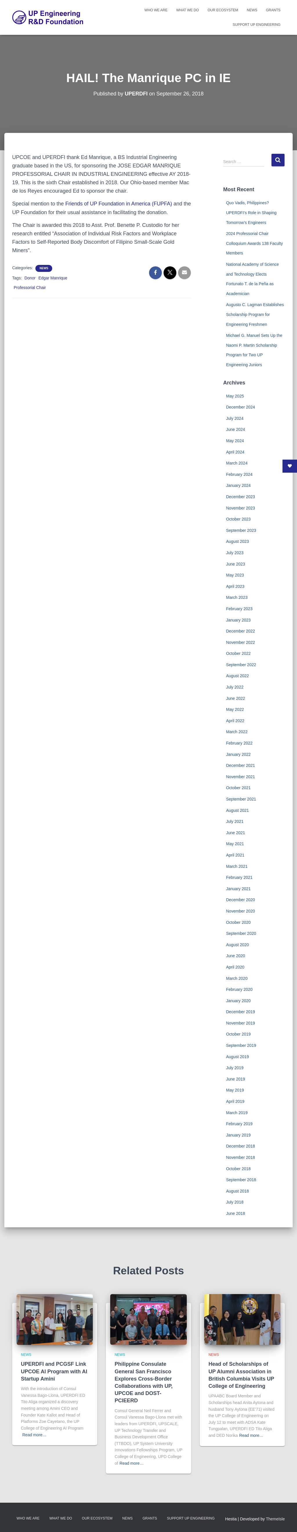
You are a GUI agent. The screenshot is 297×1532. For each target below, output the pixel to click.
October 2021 (238, 787)
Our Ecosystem (223, 10)
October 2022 (238, 653)
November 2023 (240, 508)
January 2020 (238, 1000)
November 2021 (240, 776)
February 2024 (239, 474)
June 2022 (235, 698)
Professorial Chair (30, 287)
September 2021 (241, 799)
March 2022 (236, 731)
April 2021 (235, 855)
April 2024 (235, 452)
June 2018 (235, 1213)
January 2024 (238, 485)
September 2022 (241, 664)
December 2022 (240, 631)
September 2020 (241, 933)
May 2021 (235, 843)
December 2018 (240, 1146)
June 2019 (235, 1079)
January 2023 (238, 620)
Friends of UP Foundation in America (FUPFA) (118, 204)
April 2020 (235, 967)
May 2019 (235, 1090)
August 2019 (237, 1056)
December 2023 (240, 496)
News (252, 10)
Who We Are (155, 10)
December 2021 (240, 765)
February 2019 (239, 1123)
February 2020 (239, 989)
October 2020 (238, 922)
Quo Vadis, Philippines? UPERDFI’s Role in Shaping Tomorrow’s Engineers (251, 212)
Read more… (34, 1434)
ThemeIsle (275, 1519)
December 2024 (240, 407)
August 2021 (237, 810)
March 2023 (236, 597)
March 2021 (236, 866)
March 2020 (236, 978)
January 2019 (238, 1135)
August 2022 (237, 675)
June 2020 (235, 955)
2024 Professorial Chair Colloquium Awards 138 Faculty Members (254, 243)
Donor (29, 278)
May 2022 (235, 709)
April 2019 (235, 1101)
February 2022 (239, 743)
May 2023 (235, 575)
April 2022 (235, 720)
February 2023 (239, 608)
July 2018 (234, 1202)
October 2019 (238, 1034)
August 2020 (237, 944)
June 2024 (235, 429)
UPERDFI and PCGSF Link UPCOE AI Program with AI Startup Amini (54, 1371)
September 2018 (241, 1179)
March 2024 (236, 463)
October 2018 (238, 1168)
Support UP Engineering (256, 25)
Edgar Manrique (53, 278)
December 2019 (240, 1011)
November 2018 (240, 1157)
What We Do (187, 10)
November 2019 (240, 1023)
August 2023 (237, 541)
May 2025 (235, 396)
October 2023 (238, 519)
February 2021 (239, 877)
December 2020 (240, 899)
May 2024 (235, 440)
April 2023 (235, 586)
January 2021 (238, 888)
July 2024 (234, 418)
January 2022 (238, 754)
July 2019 (234, 1067)
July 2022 (234, 687)
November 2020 (240, 911)
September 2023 (241, 530)
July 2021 (234, 821)
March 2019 (236, 1112)
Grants (273, 10)
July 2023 (234, 552)
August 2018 (237, 1191)
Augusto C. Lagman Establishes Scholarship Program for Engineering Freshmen (255, 314)
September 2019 (241, 1045)
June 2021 (235, 832)
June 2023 (235, 564)
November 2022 (240, 642)
